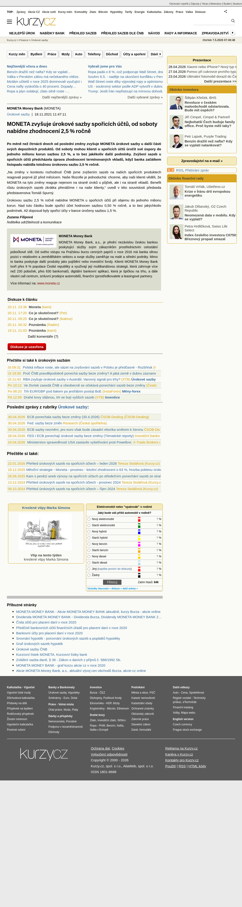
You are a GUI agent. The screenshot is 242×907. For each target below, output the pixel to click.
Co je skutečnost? (44, 313)
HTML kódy (197, 766)
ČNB (67, 172)
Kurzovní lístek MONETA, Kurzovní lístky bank (51, 654)
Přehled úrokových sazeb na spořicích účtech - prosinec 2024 (73, 482)
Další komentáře (40, 336)
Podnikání (138, 687)
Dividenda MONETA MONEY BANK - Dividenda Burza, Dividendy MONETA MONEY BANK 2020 (89, 617)
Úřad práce (55, 709)
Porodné (71, 721)
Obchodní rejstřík (179, 3)
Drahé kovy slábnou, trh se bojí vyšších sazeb (59, 397)
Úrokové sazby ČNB (31, 649)
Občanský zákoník (142, 713)
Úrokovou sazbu (19, 200)
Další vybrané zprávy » (145, 97)
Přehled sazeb (83, 33)
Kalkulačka (154, 12)
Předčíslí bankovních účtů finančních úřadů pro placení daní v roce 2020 (71, 628)
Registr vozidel (182, 698)
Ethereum (123, 708)
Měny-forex (131, 391)
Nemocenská (56, 721)
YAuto (205, 3)
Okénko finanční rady (186, 178)
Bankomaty (67, 687)
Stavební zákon (141, 724)
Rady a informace (181, 33)
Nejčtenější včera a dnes (27, 66)
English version (183, 719)
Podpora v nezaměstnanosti (65, 726)
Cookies (118, 748)
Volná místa (66, 704)
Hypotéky (116, 12)
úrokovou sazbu (65, 164)
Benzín (111, 725)
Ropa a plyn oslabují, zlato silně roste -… (38, 91)
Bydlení (36, 54)
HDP (109, 703)
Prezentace (202, 60)
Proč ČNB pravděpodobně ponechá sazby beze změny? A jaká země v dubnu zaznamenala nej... (97, 373)
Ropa (93, 725)
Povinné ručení (16, 729)
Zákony (168, 12)
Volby (176, 712)
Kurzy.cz (11, 40)
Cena (184, 692)
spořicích (109, 149)
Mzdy (66, 54)
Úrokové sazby (18, 114)
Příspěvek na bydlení (20, 708)
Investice (112, 397)
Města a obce (139, 692)
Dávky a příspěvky (60, 716)
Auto (78, 54)
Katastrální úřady (141, 703)
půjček (107, 182)
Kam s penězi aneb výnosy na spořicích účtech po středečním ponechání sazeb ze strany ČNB (99, 476)
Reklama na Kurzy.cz (181, 748)
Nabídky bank (52, 33)
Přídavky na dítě (17, 703)
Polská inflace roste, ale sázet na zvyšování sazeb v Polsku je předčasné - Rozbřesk (87, 367)
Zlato (93, 12)
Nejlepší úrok (22, 33)
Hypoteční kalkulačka (20, 724)
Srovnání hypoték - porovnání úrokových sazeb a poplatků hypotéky (68, 638)
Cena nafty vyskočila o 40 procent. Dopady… (41, 86)
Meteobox (215, 3)
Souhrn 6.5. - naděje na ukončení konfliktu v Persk (126, 77)
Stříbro (121, 720)
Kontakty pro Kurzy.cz (182, 760)
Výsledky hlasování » (99, 588)
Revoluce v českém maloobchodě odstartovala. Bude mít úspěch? (207, 106)
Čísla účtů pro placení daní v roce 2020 (46, 622)
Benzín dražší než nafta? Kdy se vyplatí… (39, 72)
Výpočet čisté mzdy (19, 692)
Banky (52, 687)
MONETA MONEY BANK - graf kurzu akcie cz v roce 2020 (60, 665)
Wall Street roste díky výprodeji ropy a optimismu (125, 81)
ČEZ (102, 692)
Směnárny (54, 698)
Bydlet (227, 3)
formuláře (145, 729)
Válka (189, 12)
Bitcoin (103, 12)
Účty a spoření (134, 54)
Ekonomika (96, 703)
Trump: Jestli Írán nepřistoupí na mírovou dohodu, (126, 91)
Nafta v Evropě (99, 729)
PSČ (152, 692)
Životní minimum (17, 719)
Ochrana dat (100, 748)
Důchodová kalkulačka (21, 698)
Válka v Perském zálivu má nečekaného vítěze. (43, 77)
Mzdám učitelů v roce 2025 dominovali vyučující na (46, 81)
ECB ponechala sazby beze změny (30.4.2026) (63, 417)
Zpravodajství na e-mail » (201, 161)
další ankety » (130, 588)
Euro (66, 698)
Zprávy (21, 12)
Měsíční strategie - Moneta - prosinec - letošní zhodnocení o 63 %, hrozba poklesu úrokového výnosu (104, 470)
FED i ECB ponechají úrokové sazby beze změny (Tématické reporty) (80, 436)
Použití (170, 766)
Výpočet (29, 687)
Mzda (67, 709)
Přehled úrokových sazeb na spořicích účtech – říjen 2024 (70, 489)
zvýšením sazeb (95, 172)
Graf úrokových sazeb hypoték (39, 644)
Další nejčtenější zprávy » (62, 97)
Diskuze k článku (22, 299)
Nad (21, 205)
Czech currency (182, 724)
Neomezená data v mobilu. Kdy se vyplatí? (210, 217)
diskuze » (116, 588)
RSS (179, 170)
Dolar (74, 698)
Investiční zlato (106, 720)
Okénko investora (183, 90)
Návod (154, 33)
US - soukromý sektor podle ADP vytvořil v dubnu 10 (128, 86)
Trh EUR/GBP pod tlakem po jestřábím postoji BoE (63, 391)
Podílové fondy (112, 698)
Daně (134, 729)
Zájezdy (195, 3)
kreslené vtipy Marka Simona (45, 555)
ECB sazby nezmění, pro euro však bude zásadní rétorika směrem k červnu (85, 429)
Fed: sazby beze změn (44, 423)
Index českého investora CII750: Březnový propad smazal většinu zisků (211, 239)
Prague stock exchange (187, 729)
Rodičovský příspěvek (20, 713)
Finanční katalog (183, 707)
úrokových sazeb (29, 187)
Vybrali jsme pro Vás (105, 66)
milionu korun (33, 154)
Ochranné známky (142, 708)
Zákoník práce (140, 719)
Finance (23, 40)
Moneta (35, 307)
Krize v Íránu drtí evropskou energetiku (207, 193)
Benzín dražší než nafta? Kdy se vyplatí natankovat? (209, 143)
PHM (102, 725)
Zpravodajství (215, 33)
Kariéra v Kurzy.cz (179, 754)
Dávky (155, 54)
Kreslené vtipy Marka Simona (46, 508)
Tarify (128, 12)
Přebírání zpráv (197, 170)
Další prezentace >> (220, 81)
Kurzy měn (17, 54)
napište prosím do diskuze (114, 568)
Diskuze (200, 12)
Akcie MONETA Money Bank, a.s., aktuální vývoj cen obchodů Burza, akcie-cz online (81, 671)
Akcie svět (49, 12)
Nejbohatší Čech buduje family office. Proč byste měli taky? (210, 124)
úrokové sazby (128, 144)
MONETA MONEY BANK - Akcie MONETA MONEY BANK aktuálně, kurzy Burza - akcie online (88, 612)
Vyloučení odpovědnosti (109, 754)
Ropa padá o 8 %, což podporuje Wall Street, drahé (127, 72)
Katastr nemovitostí (143, 698)
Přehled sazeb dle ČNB (122, 33)
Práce (51, 54)
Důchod (112, 54)
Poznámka (37, 325)
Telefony (94, 54)
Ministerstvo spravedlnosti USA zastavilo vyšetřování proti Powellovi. (79, 442)
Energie (140, 12)
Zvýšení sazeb (145, 154)
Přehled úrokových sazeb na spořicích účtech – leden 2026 (71, 463)
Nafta (120, 725)
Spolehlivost (196, 692)
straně (83, 182)
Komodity (80, 12)
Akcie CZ (34, 12)
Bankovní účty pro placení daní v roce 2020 (49, 633)
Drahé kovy (97, 715)
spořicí (60, 205)
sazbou (53, 154)
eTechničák (190, 702)
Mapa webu (188, 712)
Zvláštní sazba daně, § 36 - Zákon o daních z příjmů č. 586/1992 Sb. (68, 660)
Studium (237, 3)
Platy (75, 709)
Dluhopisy (96, 698)
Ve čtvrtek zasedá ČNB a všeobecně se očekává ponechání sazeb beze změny (84, 385)
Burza (93, 692)
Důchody (53, 732)
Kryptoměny (97, 708)
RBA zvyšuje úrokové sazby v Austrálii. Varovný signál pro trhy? (71, 379)
